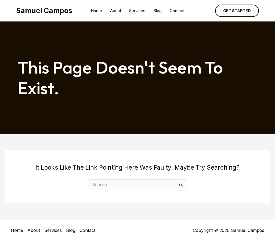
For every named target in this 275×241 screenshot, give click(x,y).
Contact (177, 10)
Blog (157, 10)
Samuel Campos (44, 10)
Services (137, 10)
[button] (237, 11)
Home (96, 10)
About (115, 10)
